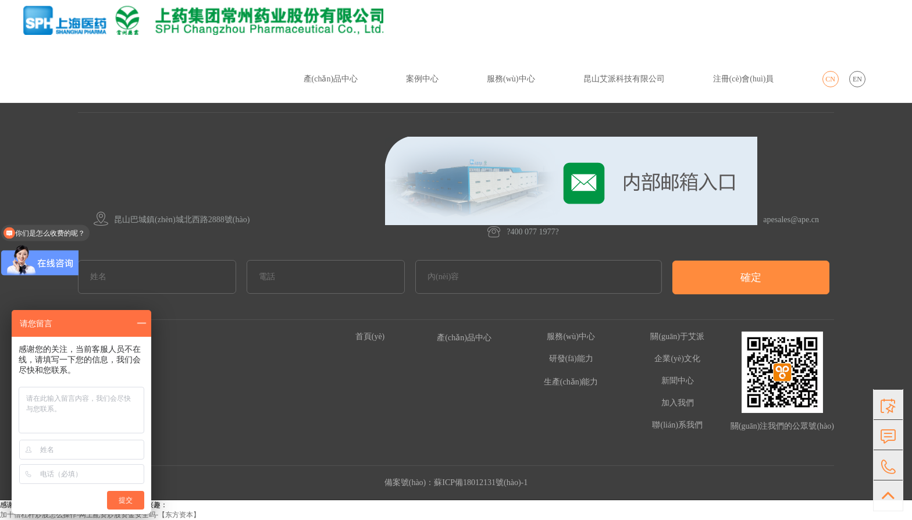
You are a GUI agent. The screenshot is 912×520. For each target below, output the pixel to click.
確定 (750, 277)
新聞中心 (677, 380)
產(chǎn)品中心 (331, 78)
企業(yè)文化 (677, 358)
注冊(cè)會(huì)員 (743, 78)
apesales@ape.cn (602, 219)
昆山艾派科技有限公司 (624, 78)
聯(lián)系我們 (677, 425)
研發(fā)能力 (571, 358)
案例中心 (422, 78)
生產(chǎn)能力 (571, 381)
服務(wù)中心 (511, 78)
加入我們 (677, 402)
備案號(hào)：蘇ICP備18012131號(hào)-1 (456, 482)
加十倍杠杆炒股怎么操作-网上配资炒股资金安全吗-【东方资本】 (100, 515)
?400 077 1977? (522, 231)
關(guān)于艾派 (677, 336)
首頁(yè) (370, 336)
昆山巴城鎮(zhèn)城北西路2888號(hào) (171, 219)
